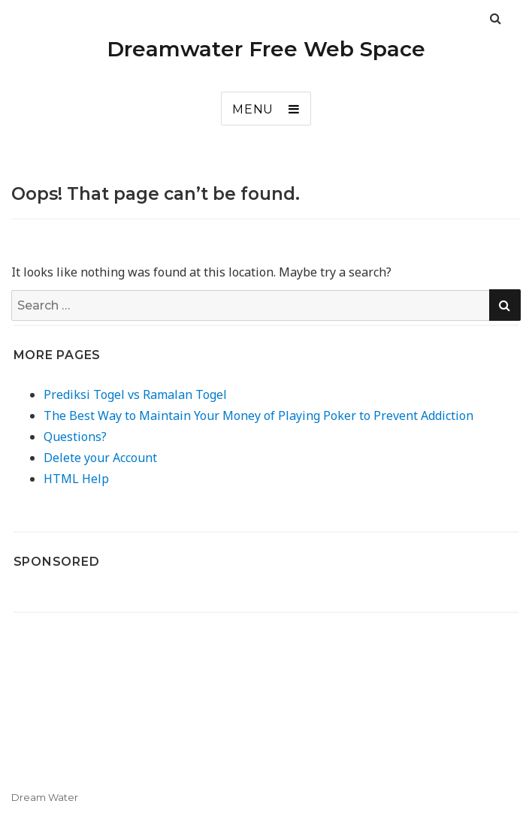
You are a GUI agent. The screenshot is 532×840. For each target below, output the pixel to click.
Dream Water (44, 797)
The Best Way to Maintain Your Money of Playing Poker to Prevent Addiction (258, 415)
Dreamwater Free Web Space (266, 49)
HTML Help (76, 478)
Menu (253, 109)
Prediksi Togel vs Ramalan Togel (135, 394)
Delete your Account (100, 457)
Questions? (75, 436)
